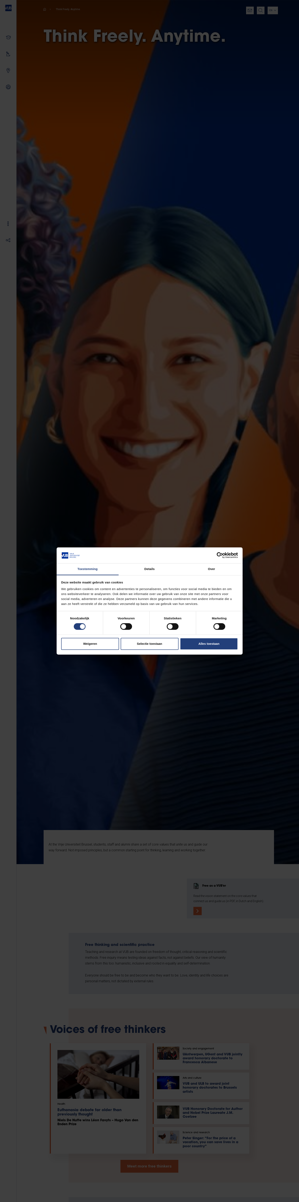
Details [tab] (149, 569)
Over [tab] (211, 569)
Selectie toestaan (149, 643)
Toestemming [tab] (87, 569)
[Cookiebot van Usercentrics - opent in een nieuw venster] (220, 555)
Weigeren (90, 643)
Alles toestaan (208, 643)
